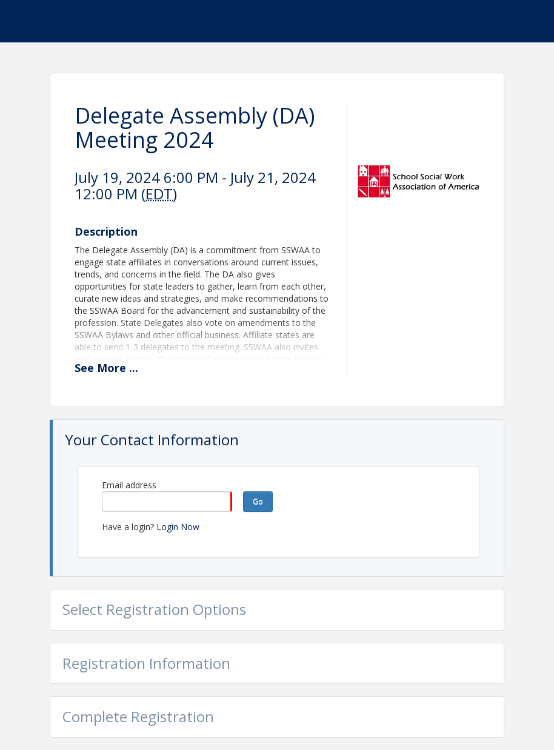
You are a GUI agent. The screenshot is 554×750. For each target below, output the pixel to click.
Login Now (177, 527)
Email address (129, 485)
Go (258, 501)
